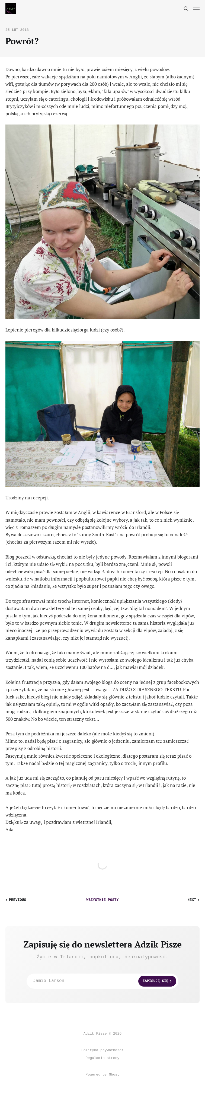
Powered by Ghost (103, 1075)
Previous (15, 900)
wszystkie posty (103, 900)
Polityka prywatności (102, 1050)
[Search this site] (186, 9)
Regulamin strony (103, 1058)
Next (194, 900)
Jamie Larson (104, 981)
